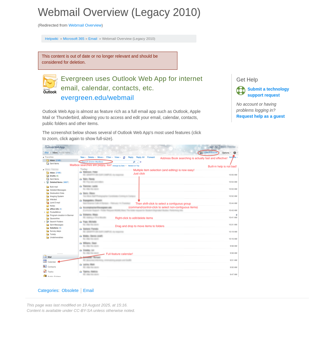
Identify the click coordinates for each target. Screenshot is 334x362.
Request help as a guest (260, 116)
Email (92, 38)
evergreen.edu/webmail (97, 97)
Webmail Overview (84, 25)
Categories (48, 290)
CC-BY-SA (83, 310)
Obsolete (70, 290)
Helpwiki (51, 38)
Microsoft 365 (73, 38)
